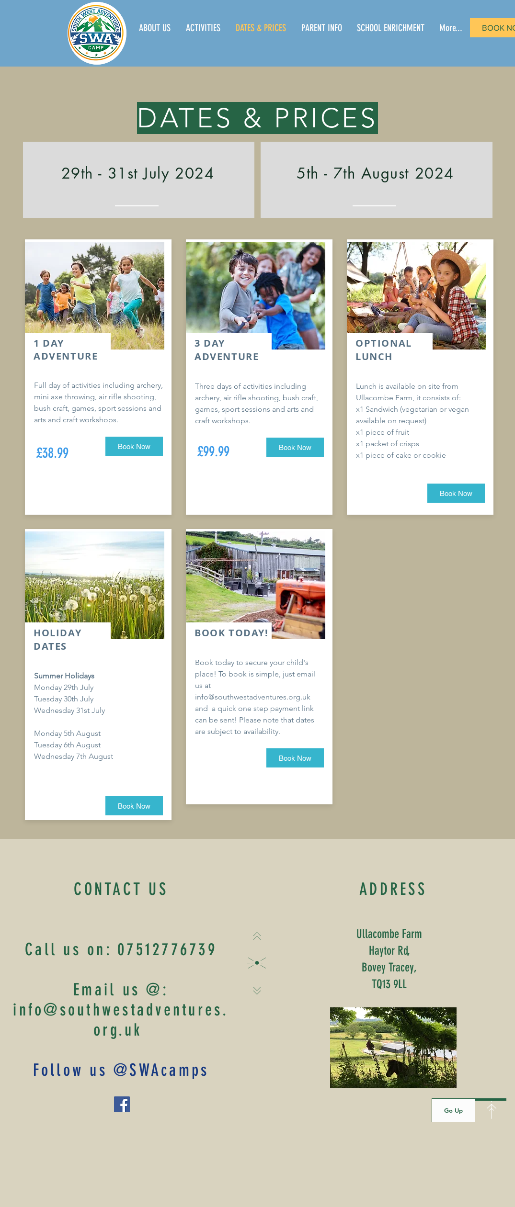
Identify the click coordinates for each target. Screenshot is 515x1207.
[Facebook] (122, 1104)
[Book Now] (134, 446)
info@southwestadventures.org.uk (252, 696)
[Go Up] (453, 1110)
